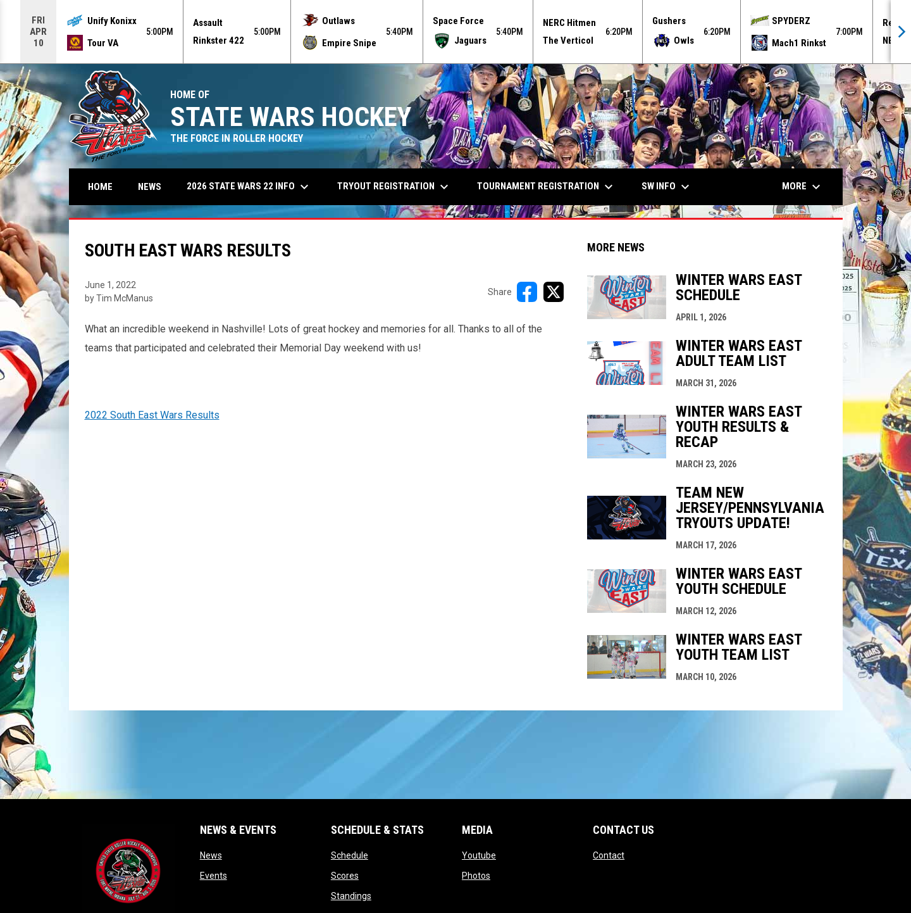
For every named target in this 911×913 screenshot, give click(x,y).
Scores (345, 876)
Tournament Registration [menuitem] (546, 186)
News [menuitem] (149, 186)
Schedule (349, 855)
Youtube (479, 855)
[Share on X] (553, 292)
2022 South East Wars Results (152, 415)
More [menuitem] (803, 186)
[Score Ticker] (455, 31)
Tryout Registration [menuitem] (394, 186)
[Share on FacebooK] (527, 292)
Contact (608, 855)
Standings (351, 896)
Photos (476, 876)
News (211, 855)
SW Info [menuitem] (667, 186)
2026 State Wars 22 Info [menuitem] (249, 186)
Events (213, 876)
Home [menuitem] (100, 186)
